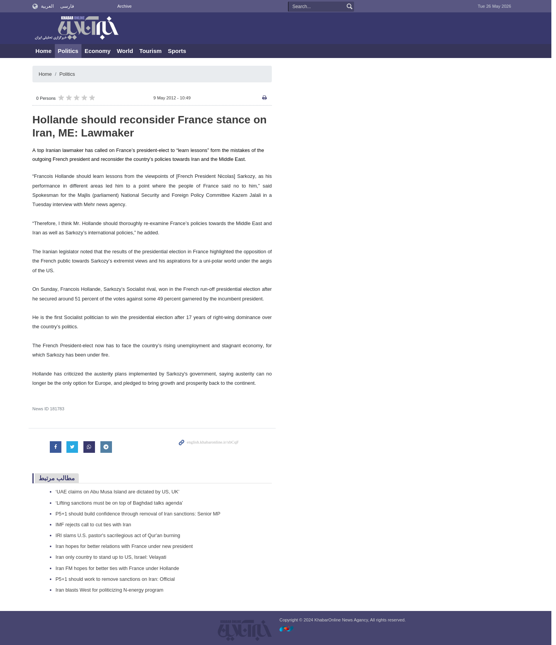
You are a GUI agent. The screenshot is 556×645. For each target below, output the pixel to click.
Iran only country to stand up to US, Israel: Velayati (113, 557)
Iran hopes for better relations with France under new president (126, 546)
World (127, 51)
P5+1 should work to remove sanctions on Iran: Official (118, 579)
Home (46, 51)
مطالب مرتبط (59, 478)
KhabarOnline (77, 28)
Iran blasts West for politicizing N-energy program (112, 590)
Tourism (153, 51)
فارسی (69, 6)
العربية (50, 6)
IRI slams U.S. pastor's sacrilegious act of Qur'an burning (120, 535)
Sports (179, 51)
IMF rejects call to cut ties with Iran (96, 524)
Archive (127, 6)
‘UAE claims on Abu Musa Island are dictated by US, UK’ (120, 492)
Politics (70, 51)
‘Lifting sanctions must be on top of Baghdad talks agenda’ (122, 503)
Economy (100, 51)
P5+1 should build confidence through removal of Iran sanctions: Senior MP (140, 514)
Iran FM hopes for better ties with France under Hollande (120, 568)
